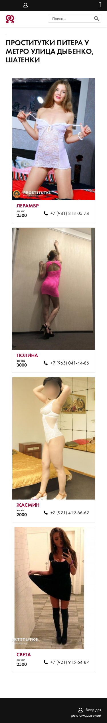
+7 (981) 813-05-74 (70, 213)
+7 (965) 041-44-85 (70, 363)
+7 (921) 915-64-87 (70, 662)
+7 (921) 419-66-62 (70, 513)
